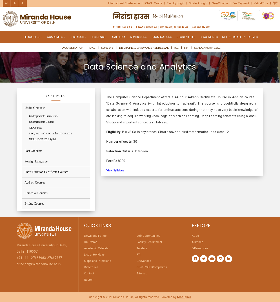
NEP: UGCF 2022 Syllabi (43, 139)
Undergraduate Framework (43, 116)
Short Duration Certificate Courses (46, 172)
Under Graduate (34, 107)
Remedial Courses (35, 193)
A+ (7, 3)
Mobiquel (184, 297)
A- (22, 3)
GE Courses (35, 127)
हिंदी (275, 3)
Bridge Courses (34, 203)
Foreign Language (35, 161)
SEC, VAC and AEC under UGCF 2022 (50, 133)
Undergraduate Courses (41, 121)
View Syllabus (115, 170)
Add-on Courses (34, 182)
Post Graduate (33, 151)
